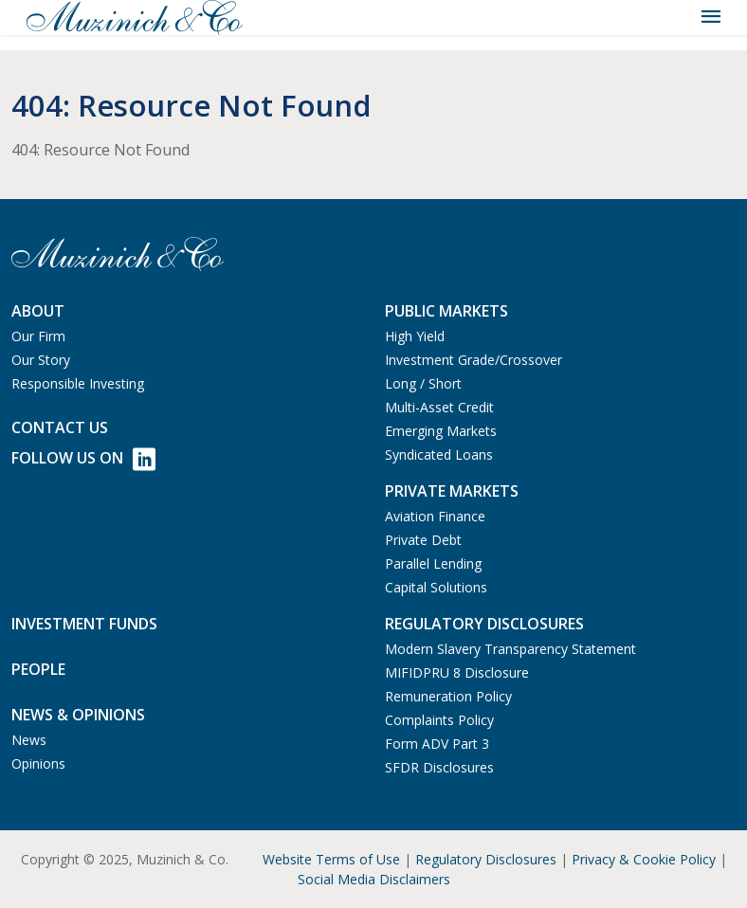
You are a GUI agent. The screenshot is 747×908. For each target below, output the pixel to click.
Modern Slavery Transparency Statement (510, 649)
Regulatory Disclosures (485, 859)
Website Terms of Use (331, 859)
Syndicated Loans (439, 454)
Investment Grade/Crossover (473, 360)
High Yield (415, 336)
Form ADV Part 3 (437, 744)
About (37, 310)
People (38, 669)
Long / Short (423, 383)
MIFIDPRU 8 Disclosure (457, 672)
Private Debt (423, 540)
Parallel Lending (433, 563)
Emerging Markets (441, 431)
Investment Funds (84, 623)
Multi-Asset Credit (439, 407)
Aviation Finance (435, 516)
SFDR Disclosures (439, 767)
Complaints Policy (439, 720)
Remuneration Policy (448, 696)
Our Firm (38, 336)
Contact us (59, 427)
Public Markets (446, 310)
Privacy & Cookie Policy (644, 859)
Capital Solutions (436, 587)
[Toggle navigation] (710, 17)
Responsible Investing (77, 383)
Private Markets (452, 491)
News (28, 740)
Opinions (38, 763)
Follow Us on (83, 459)
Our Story (40, 360)
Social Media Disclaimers (374, 879)
